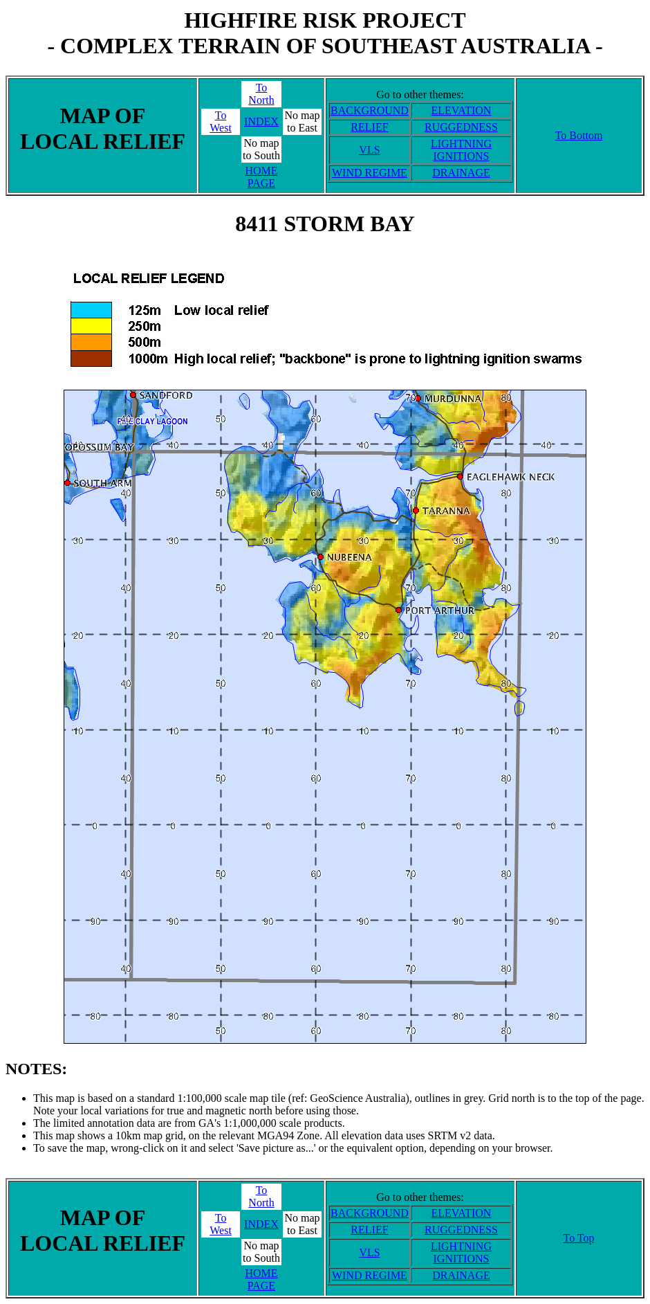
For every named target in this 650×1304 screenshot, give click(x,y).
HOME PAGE (261, 177)
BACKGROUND (370, 110)
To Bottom (579, 135)
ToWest (221, 121)
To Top (578, 1238)
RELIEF (369, 127)
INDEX (261, 121)
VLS (369, 150)
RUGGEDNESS (461, 127)
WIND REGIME (369, 173)
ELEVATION (461, 110)
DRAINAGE (461, 173)
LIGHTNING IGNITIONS (461, 150)
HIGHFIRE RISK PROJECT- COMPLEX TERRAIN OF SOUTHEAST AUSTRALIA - (324, 33)
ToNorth (261, 94)
